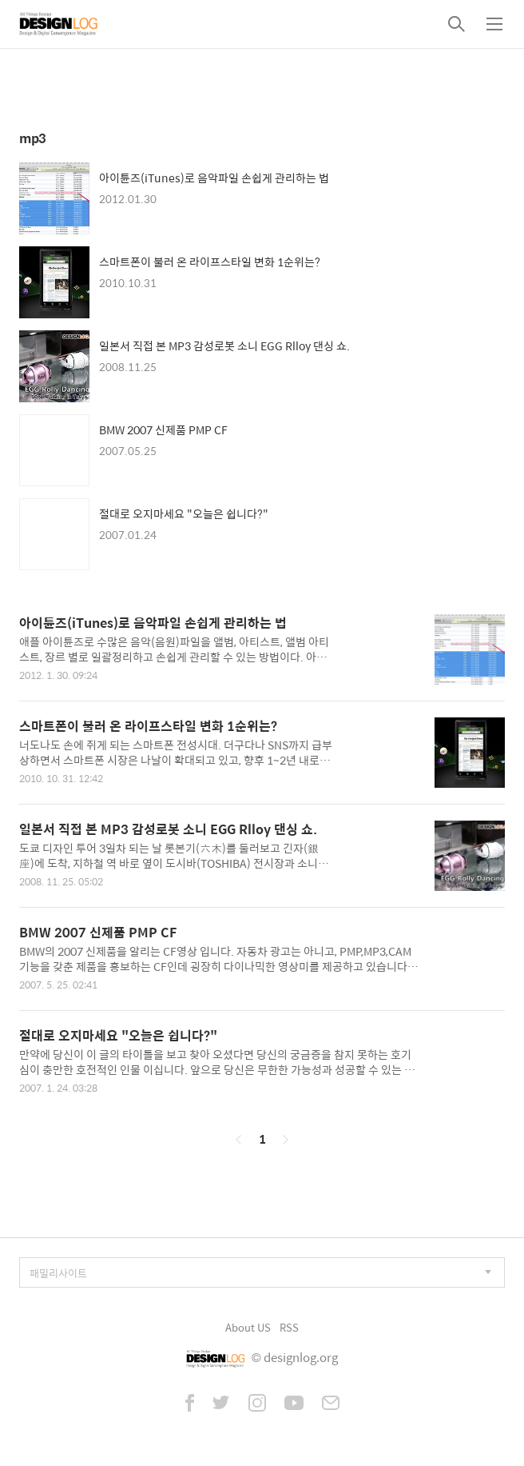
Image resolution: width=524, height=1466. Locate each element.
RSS (289, 1327)
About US (248, 1327)
